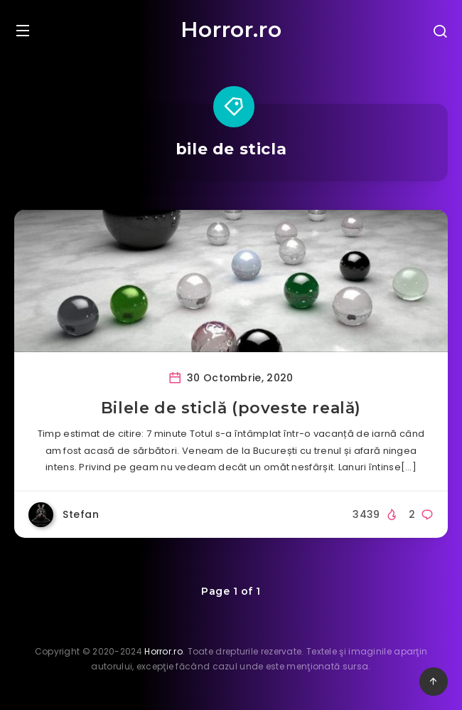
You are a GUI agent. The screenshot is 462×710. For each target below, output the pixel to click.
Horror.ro (231, 29)
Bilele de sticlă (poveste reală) (231, 408)
